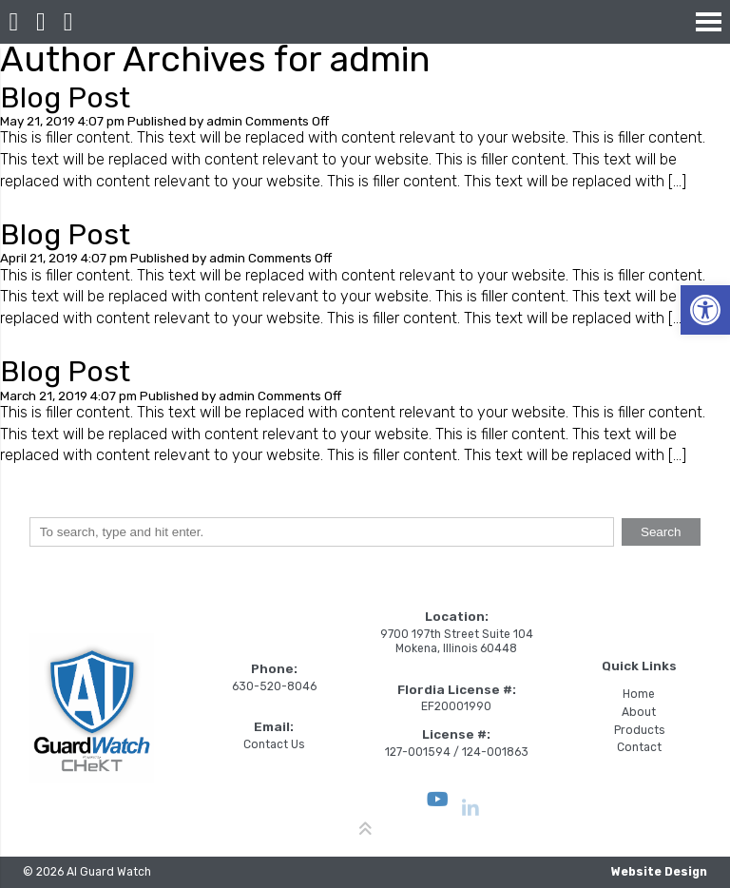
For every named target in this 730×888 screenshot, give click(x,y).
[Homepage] (14, 22)
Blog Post (65, 98)
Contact (639, 747)
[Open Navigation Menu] (708, 21)
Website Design (659, 871)
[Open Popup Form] (68, 22)
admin (224, 120)
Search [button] (661, 532)
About (639, 712)
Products (639, 730)
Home (639, 694)
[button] (705, 310)
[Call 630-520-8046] (41, 22)
